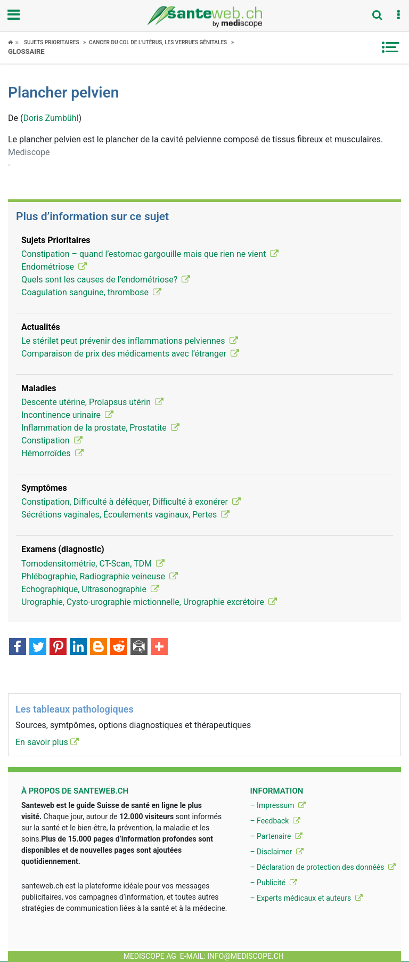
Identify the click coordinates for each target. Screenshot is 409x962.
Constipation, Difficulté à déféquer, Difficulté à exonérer (131, 502)
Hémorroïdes (52, 453)
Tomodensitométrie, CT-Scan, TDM (93, 564)
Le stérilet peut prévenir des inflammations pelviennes (129, 341)
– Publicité (273, 882)
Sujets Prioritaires (51, 42)
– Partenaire (276, 836)
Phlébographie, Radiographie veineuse (99, 576)
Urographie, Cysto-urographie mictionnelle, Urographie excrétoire (149, 602)
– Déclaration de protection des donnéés (323, 867)
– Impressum (278, 805)
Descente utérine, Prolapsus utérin (92, 402)
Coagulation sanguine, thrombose (91, 292)
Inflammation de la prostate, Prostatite (100, 428)
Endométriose (54, 267)
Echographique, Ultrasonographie (90, 589)
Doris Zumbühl (50, 118)
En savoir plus (47, 742)
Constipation (52, 440)
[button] (398, 15)
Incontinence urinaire (67, 415)
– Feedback (275, 821)
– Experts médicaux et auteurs (306, 898)
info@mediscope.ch (245, 956)
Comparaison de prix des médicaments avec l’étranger (130, 354)
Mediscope (29, 152)
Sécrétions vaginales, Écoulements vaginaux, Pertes (125, 515)
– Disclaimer (276, 851)
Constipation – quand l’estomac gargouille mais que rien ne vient (150, 254)
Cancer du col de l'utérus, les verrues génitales (158, 42)
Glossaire (26, 51)
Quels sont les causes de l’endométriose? (105, 279)
